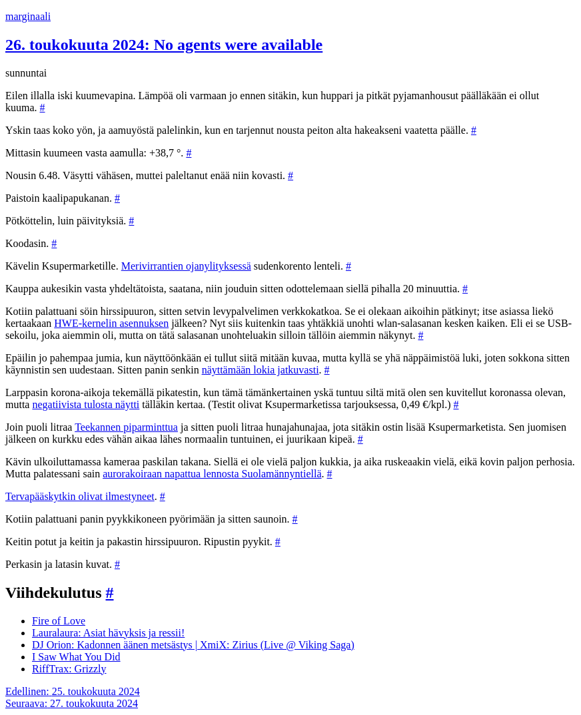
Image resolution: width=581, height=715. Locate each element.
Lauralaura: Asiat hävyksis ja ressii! (108, 632)
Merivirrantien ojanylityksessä (186, 266)
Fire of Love (58, 620)
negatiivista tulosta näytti (85, 404)
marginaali (28, 16)
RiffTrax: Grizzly (69, 668)
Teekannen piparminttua (126, 427)
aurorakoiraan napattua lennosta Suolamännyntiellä (212, 473)
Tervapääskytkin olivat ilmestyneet (80, 496)
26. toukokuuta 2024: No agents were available (163, 44)
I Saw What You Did (76, 656)
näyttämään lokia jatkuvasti (260, 369)
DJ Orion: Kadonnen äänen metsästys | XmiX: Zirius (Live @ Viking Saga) (193, 644)
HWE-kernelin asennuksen (111, 323)
